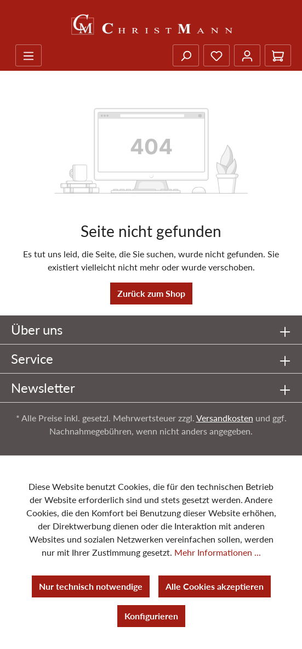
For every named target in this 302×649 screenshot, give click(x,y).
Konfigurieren (151, 616)
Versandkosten (224, 418)
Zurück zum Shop (151, 293)
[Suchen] (186, 55)
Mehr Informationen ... (217, 552)
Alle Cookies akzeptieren (215, 586)
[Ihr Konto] (247, 55)
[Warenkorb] (278, 55)
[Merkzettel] (216, 55)
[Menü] (28, 55)
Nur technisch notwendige (91, 586)
